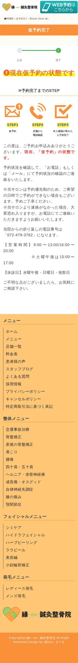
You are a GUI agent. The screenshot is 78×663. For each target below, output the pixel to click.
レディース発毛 (19, 588)
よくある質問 (17, 376)
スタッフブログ (19, 369)
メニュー (14, 339)
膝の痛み (14, 497)
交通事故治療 (17, 429)
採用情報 (14, 384)
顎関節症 (14, 504)
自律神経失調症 (19, 489)
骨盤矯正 (14, 437)
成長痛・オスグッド (23, 482)
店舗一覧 (14, 346)
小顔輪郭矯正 (17, 565)
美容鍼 (12, 557)
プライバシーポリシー (25, 391)
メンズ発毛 (16, 596)
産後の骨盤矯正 (19, 444)
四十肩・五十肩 (19, 467)
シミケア (14, 527)
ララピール (16, 550)
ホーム (12, 331)
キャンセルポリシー (23, 399)
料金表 (12, 354)
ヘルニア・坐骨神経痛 (25, 474)
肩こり (12, 452)
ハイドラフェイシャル (25, 535)
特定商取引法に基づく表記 (29, 406)
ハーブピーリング (21, 542)
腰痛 (10, 459)
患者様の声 (16, 361)
